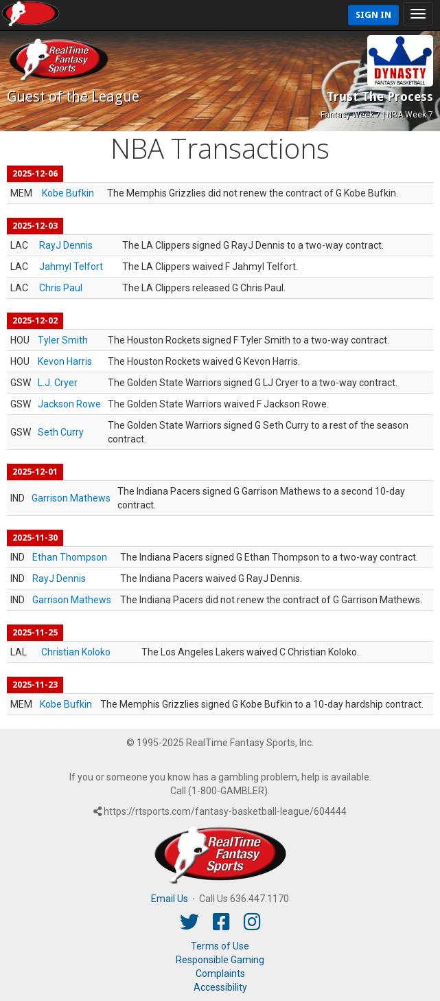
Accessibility (220, 987)
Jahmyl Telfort (71, 266)
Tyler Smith (63, 340)
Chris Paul (60, 287)
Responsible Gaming (220, 959)
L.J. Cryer (58, 382)
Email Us (169, 898)
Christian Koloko (76, 651)
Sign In (373, 15)
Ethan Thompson (69, 557)
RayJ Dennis (66, 245)
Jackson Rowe (69, 403)
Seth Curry (61, 432)
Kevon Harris (65, 361)
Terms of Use (220, 946)
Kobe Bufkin (68, 193)
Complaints (220, 973)
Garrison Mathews (71, 498)
